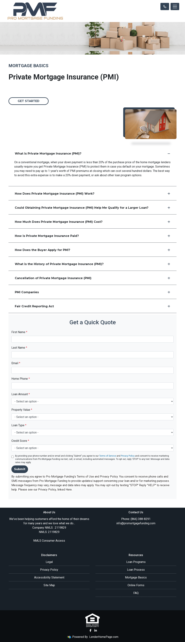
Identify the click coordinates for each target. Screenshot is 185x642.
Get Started (28, 101)
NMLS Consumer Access (49, 540)
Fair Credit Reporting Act (92, 306)
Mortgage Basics (136, 577)
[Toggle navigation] (175, 6)
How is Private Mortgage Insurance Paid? (92, 236)
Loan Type (18, 425)
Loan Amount (20, 394)
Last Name (19, 347)
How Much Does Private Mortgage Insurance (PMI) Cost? (92, 222)
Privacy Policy (128, 456)
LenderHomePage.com (103, 637)
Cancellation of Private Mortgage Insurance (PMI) (92, 278)
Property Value (21, 409)
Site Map (49, 585)
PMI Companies (92, 292)
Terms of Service (107, 456)
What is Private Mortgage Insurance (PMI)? (92, 153)
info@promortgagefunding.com (135, 523)
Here (69, 489)
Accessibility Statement (49, 577)
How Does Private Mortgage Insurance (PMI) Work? (92, 193)
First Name (19, 332)
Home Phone (20, 378)
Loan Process (136, 569)
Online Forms (136, 585)
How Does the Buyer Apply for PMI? (92, 250)
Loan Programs (136, 562)
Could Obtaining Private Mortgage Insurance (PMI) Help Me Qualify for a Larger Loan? (92, 207)
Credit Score (20, 441)
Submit (19, 469)
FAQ (136, 593)
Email (15, 363)
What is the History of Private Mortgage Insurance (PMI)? (92, 264)
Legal (49, 562)
